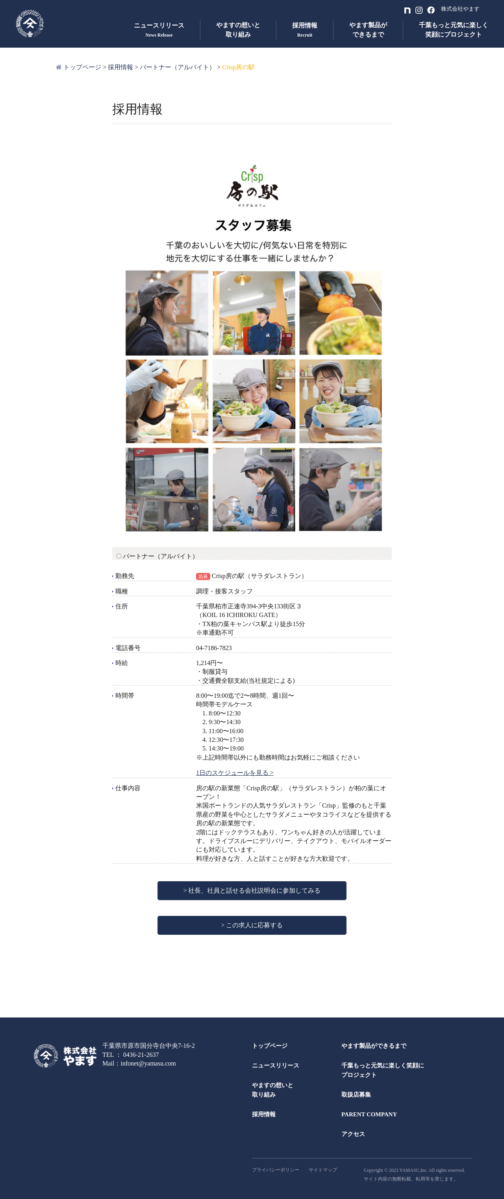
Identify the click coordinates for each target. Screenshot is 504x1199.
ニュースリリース (275, 1065)
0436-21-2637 (141, 1054)
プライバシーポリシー (275, 1170)
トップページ (269, 1046)
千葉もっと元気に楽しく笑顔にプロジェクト (453, 30)
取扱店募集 (356, 1095)
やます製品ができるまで (368, 30)
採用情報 (264, 1114)
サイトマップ (323, 1170)
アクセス (353, 1134)
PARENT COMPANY (369, 1114)
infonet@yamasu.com (148, 1063)
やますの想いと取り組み (238, 30)
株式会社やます (460, 9)
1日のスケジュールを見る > (235, 772)
